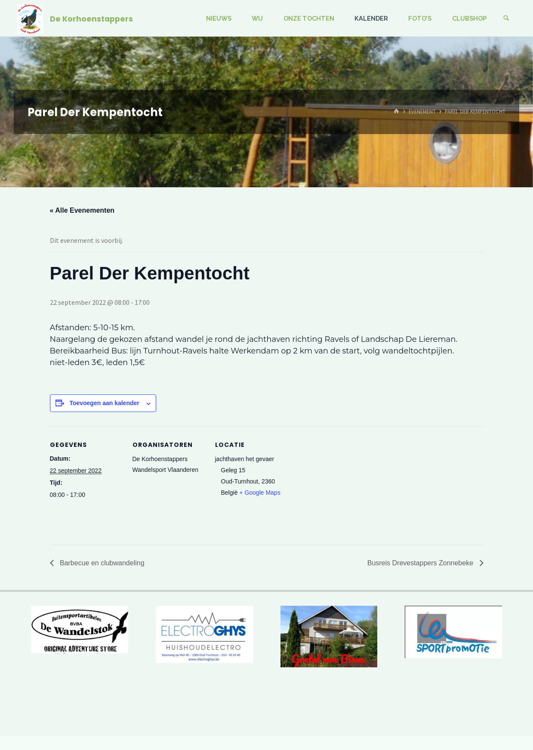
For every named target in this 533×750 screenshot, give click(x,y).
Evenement (422, 111)
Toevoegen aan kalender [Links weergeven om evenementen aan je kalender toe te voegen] (104, 403)
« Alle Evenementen (82, 210)
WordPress (499, 716)
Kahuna (464, 716)
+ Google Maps (259, 492)
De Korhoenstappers (91, 18)
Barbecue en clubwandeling (101, 563)
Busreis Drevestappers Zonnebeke (421, 563)
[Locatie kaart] (343, 485)
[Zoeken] (506, 18)
